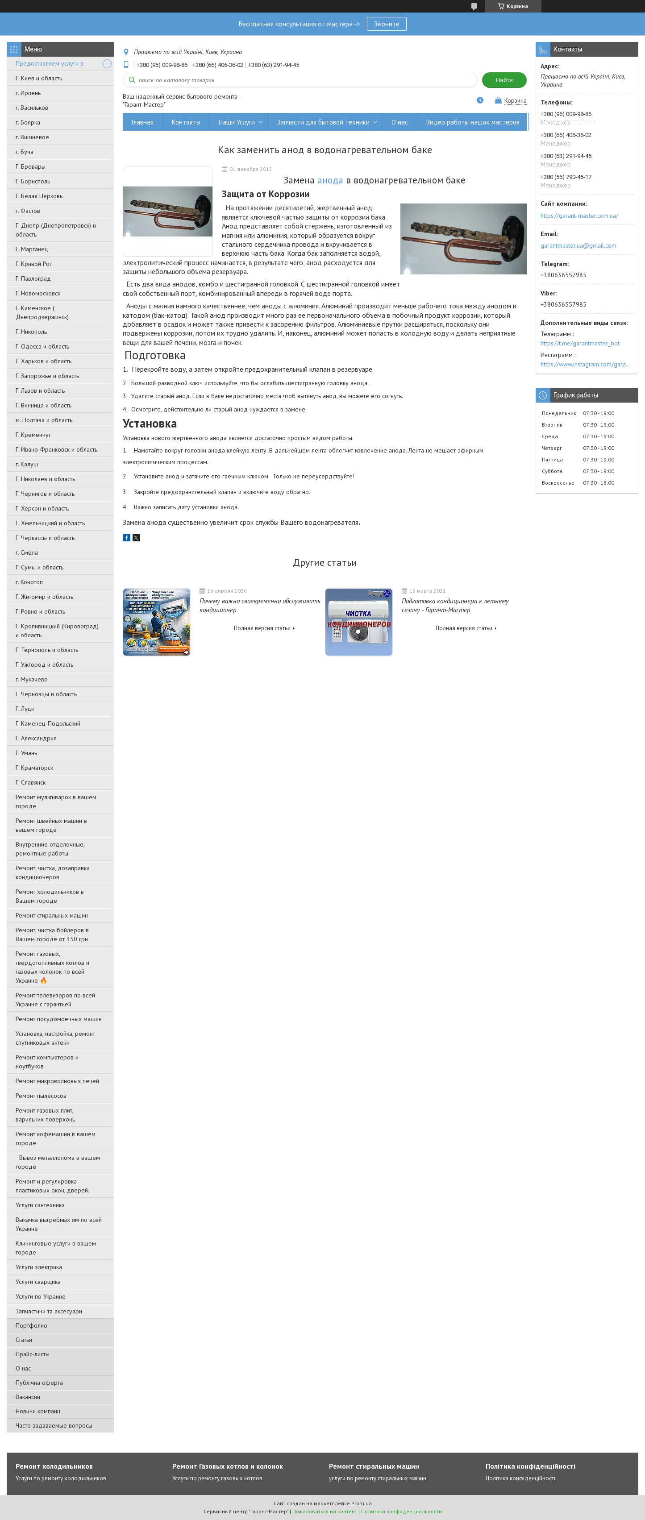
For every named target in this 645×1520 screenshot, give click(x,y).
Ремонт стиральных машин (52, 915)
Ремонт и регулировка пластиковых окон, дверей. (52, 1185)
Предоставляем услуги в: (50, 63)
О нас (23, 1368)
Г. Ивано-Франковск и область (56, 449)
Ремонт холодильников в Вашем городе (50, 896)
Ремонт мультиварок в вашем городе (56, 801)
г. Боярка (28, 122)
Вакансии (28, 1397)
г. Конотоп (29, 582)
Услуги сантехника (40, 1205)
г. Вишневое (32, 137)
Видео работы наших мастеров (473, 122)
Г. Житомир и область (44, 597)
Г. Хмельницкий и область (50, 523)
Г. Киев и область (39, 78)
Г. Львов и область (40, 390)
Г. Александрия (36, 738)
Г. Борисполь (33, 181)
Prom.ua (361, 1503)
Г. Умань (26, 753)
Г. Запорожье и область (47, 376)
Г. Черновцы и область (46, 694)
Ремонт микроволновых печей (57, 1081)
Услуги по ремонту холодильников (61, 1478)
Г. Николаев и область (45, 479)
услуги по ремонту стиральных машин (377, 1478)
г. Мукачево (32, 679)
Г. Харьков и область (43, 361)
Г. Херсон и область (42, 508)
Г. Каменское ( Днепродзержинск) (42, 312)
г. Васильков (32, 108)
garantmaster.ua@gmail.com (578, 245)
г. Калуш (27, 464)
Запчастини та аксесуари (49, 1311)
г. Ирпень (28, 93)
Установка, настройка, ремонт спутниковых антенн (55, 1038)
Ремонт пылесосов (41, 1096)
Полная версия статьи (262, 628)
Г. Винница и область (43, 405)
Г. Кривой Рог (34, 264)
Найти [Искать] (504, 80)
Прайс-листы (33, 1354)
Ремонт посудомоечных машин (59, 1019)
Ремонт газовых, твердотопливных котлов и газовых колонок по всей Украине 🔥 (52, 967)
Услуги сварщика (38, 1282)
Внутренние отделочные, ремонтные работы (50, 848)
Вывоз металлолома (567, 122)
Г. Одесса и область (42, 346)
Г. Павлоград (33, 278)
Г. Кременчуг (33, 435)
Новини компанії (38, 1411)
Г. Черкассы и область (45, 538)
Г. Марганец (32, 249)
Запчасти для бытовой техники (323, 122)
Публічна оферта (39, 1383)
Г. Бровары (31, 166)
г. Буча (24, 152)
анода (330, 180)
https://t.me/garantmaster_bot (580, 343)
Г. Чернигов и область (45, 494)
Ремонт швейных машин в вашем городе (51, 825)
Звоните (386, 23)
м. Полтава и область (44, 420)
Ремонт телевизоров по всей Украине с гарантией (55, 999)
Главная (143, 122)
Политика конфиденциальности (401, 1511)
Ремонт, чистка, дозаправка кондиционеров (53, 872)
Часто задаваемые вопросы (54, 1425)
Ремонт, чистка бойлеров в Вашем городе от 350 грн (52, 934)
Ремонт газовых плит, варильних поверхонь (45, 1114)
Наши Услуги (237, 122)
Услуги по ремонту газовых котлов (217, 1478)
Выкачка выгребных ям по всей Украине (59, 1224)
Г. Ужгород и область (44, 664)
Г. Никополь (31, 332)
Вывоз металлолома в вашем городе (58, 1162)
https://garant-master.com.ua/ (579, 216)
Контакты (186, 122)
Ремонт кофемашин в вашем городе (56, 1138)
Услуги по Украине (41, 1296)
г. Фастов (28, 211)
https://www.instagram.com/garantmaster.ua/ (587, 364)
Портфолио (31, 1325)
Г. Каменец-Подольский (48, 723)
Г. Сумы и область (39, 567)
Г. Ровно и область (40, 611)
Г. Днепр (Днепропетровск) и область (56, 229)
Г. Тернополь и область (47, 650)
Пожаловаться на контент (324, 1511)
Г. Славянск (31, 782)
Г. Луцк (25, 709)
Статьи (24, 1340)
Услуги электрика (39, 1267)
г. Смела (27, 552)
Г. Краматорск (34, 768)
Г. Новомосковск (38, 293)
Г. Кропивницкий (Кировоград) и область (57, 630)
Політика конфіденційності (520, 1478)
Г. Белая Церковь (39, 196)
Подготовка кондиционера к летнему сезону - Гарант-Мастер (455, 605)
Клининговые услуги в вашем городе (56, 1247)
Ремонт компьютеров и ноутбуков (47, 1061)
